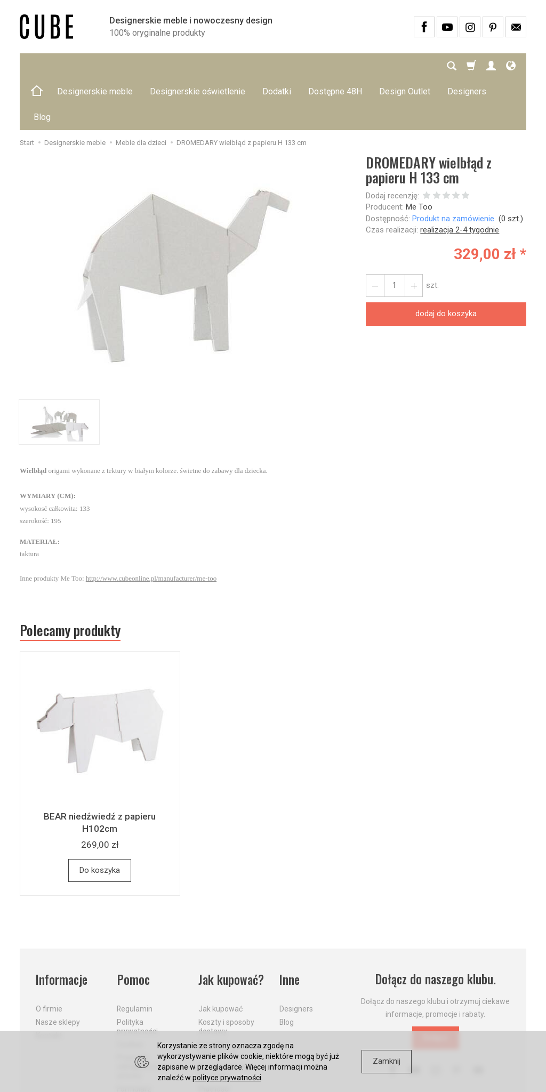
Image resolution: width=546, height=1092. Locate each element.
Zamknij (386, 1061)
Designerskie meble (95, 66)
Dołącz (435, 986)
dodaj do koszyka (446, 262)
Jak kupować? (231, 928)
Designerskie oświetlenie (197, 66)
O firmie (49, 957)
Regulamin (134, 957)
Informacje (61, 928)
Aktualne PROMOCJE (218, 997)
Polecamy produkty (70, 579)
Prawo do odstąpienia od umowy (141, 1015)
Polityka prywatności (137, 975)
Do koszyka (99, 819)
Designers (296, 957)
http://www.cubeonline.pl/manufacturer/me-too (151, 527)
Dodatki (276, 66)
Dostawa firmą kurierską (223, 1020)
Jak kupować (220, 957)
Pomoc (133, 928)
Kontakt (49, 983)
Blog (286, 970)
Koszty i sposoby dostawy (226, 975)
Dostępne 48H (335, 66)
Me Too (419, 155)
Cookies (130, 993)
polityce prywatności (226, 1077)
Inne (289, 928)
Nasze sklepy (58, 970)
